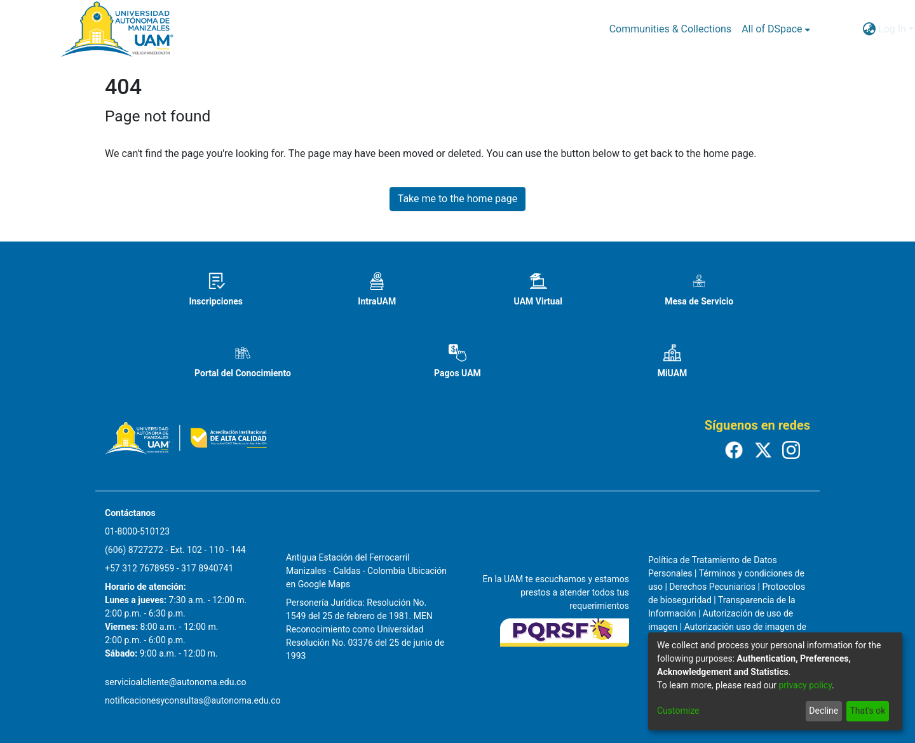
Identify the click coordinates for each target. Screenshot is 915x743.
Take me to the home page (458, 199)
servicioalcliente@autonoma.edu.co (175, 682)
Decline (823, 711)
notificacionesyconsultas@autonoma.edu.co (193, 700)
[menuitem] (776, 29)
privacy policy (805, 685)
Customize (678, 711)
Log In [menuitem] (892, 29)
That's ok (867, 711)
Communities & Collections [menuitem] (670, 29)
